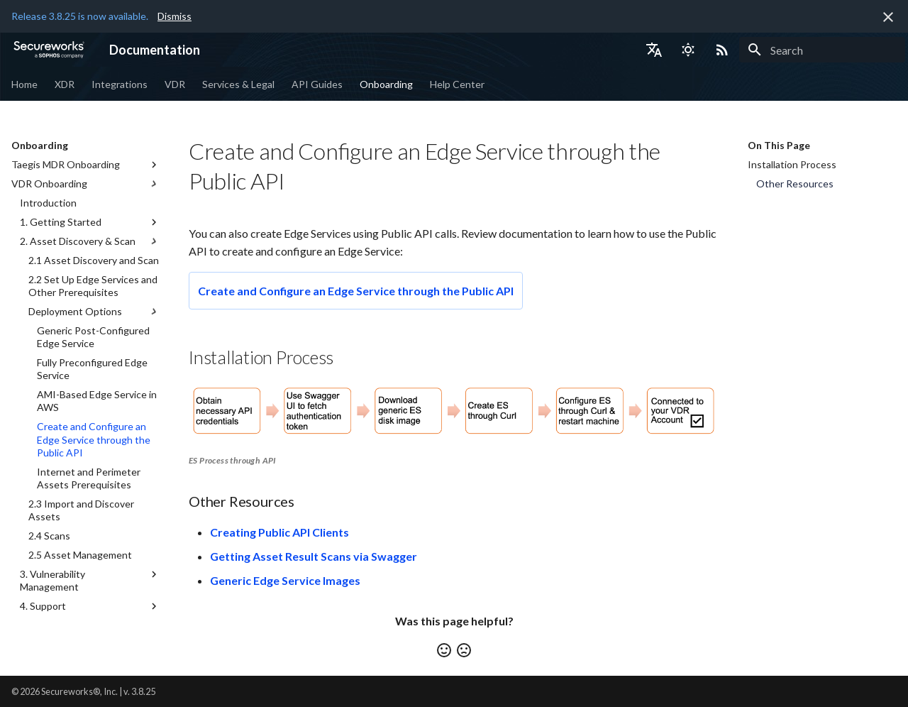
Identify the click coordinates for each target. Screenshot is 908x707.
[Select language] (654, 49)
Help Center (457, 84)
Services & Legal (238, 84)
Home (24, 84)
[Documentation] (49, 49)
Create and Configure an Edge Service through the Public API (356, 290)
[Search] (822, 49)
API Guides (317, 84)
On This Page (779, 145)
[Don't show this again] (888, 17)
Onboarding (386, 84)
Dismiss (174, 16)
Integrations (120, 84)
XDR (64, 84)
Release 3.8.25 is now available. (79, 16)
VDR (175, 84)
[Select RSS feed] (722, 49)
